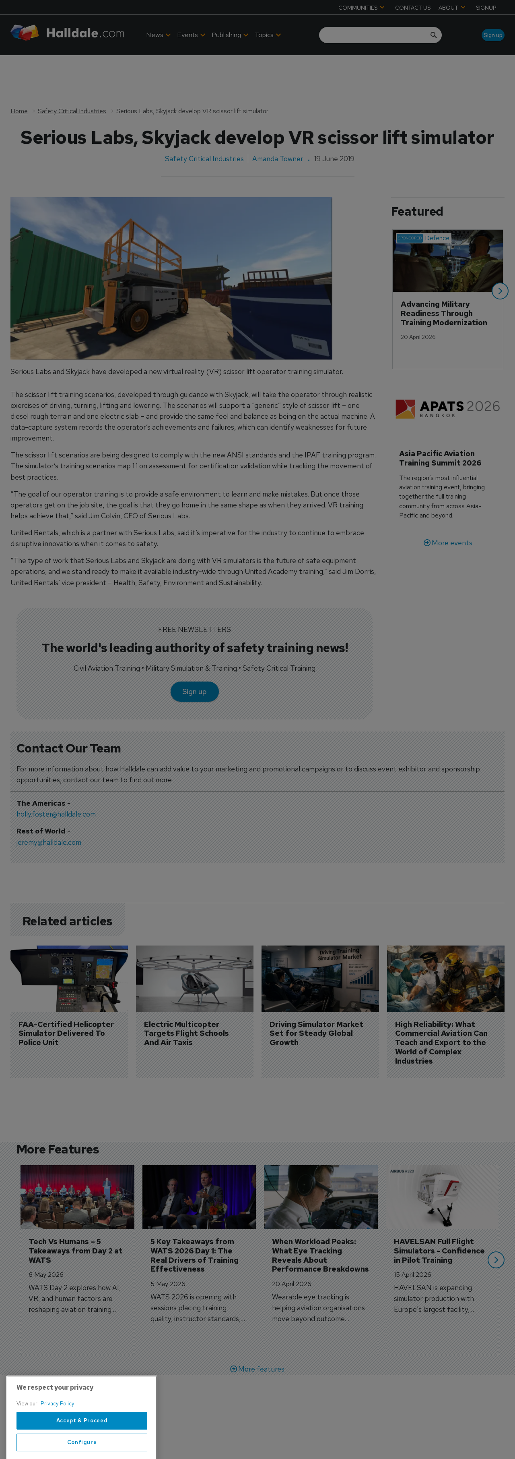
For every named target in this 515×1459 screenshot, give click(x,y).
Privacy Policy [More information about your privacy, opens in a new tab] (57, 1435)
